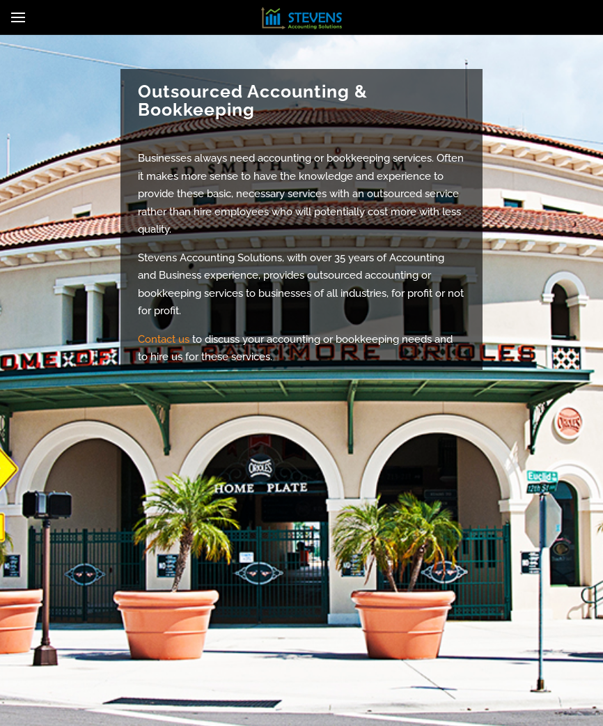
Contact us (163, 339)
